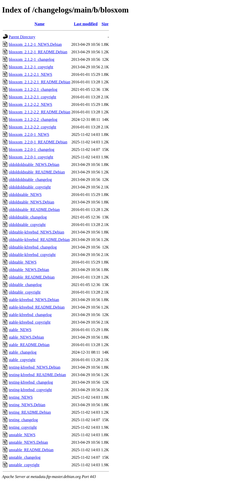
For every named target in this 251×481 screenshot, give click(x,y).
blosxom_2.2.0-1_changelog (31, 149)
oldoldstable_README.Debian (34, 209)
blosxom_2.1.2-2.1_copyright (32, 97)
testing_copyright (23, 427)
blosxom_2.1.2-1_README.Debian (38, 52)
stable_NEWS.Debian (26, 337)
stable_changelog (22, 352)
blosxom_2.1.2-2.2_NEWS (30, 104)
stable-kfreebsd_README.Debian (37, 307)
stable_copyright (22, 360)
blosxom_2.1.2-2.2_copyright (32, 127)
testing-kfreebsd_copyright (30, 390)
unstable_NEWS (22, 435)
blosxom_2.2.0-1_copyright (31, 157)
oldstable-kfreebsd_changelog (33, 247)
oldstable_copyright (24, 292)
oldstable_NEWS (22, 262)
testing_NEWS (21, 397)
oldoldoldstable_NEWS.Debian (34, 164)
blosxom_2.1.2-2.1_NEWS (30, 74)
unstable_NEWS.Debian (28, 442)
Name (39, 24)
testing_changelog (23, 420)
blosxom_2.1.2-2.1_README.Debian (39, 82)
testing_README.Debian (30, 412)
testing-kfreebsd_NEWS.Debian (34, 367)
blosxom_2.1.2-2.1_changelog (33, 89)
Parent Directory (22, 37)
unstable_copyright (24, 465)
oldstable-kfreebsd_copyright (32, 255)
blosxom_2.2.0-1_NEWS (29, 134)
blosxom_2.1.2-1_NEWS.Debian (35, 44)
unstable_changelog (24, 457)
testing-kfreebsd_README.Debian (37, 375)
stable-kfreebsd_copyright (29, 322)
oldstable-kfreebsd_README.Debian (39, 239)
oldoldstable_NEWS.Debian (31, 202)
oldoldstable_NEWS (25, 194)
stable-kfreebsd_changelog (30, 315)
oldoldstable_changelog (28, 217)
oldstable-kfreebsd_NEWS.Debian (36, 232)
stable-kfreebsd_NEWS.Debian (34, 300)
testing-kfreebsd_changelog (31, 382)
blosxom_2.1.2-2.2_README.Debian (39, 112)
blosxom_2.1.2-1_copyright (31, 67)
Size (105, 24)
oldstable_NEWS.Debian (29, 270)
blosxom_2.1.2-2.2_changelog (33, 119)
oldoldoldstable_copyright (30, 187)
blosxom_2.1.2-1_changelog (31, 59)
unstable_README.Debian (31, 450)
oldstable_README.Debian (32, 277)
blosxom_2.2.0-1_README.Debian (38, 142)
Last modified (86, 24)
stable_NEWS (20, 330)
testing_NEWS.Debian (27, 405)
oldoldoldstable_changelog (30, 179)
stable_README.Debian (29, 345)
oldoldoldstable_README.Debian (37, 172)
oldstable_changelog (25, 285)
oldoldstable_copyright (27, 224)
